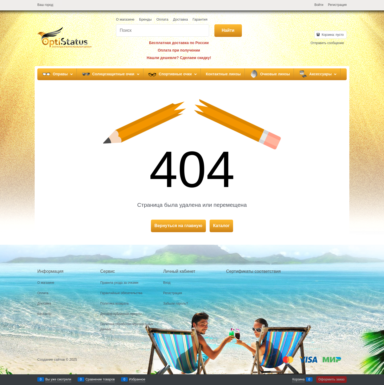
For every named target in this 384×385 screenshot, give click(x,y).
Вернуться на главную (178, 225)
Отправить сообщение (327, 43)
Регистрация (337, 5)
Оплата (162, 19)
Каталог (221, 225)
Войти (318, 5)
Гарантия (200, 19)
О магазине (125, 19)
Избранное (137, 379)
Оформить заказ (331, 379)
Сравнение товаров (100, 379)
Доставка (180, 19)
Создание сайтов (51, 359)
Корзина (298, 379)
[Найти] (228, 30)
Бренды (145, 19)
